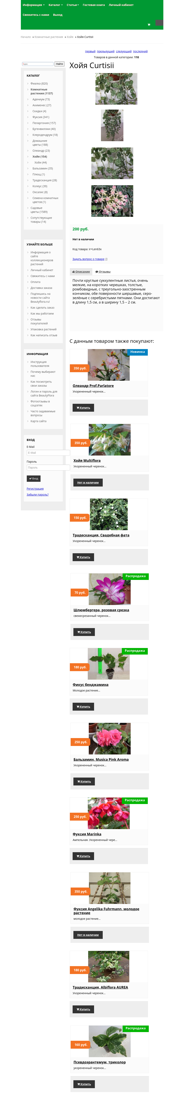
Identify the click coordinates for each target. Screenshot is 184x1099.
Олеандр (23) (41, 150)
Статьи (73, 5)
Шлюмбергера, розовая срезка (135, 384)
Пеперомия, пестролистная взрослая (134, 916)
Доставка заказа (41, 288)
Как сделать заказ (42, 307)
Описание (81, 194)
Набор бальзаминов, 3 (139, 687)
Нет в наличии (135, 334)
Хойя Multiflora (134, 307)
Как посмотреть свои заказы (41, 383)
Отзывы (103, 194)
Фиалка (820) (39, 83)
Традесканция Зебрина (86, 914)
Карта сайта (39, 421)
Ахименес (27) (42, 105)
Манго (78, 991)
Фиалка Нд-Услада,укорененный (140, 761)
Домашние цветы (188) (40, 143)
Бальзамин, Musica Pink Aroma (138, 459)
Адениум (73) (41, 99)
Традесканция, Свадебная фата (87, 384)
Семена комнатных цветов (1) (45, 200)
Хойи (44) (41, 162)
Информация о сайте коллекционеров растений (42, 258)
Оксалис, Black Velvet (140, 991)
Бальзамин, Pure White (136, 840)
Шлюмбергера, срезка (86, 761)
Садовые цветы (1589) (39, 210)
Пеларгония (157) (44, 123)
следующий (124, 51)
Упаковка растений (44, 329)
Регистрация (35, 488)
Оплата (36, 282)
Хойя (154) (40, 156)
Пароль (32, 461)
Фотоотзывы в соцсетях (40, 403)
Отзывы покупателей (39, 321)
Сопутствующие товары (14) (41, 220)
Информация (34, 5)
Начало (26, 37)
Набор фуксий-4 (87, 685)
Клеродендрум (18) (45, 135)
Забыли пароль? (38, 494)
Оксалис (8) (40, 192)
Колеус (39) (40, 186)
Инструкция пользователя (40, 364)
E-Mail (31, 447)
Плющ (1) (39, 174)
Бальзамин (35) (43, 168)
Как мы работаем (42, 313)
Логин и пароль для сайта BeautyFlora (44, 393)
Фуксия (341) (41, 117)
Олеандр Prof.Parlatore (85, 309)
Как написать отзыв (44, 335)
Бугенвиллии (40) (44, 129)
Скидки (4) (39, 111)
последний (140, 51)
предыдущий (106, 51)
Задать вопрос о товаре (88, 181)
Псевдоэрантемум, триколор (138, 612)
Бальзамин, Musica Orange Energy (90, 840)
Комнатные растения (49, 37)
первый (90, 51)
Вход (33, 478)
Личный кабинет (42, 270)
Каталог (56, 5)
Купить (83, 334)
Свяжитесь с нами (43, 276)
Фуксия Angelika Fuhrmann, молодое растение (138, 535)
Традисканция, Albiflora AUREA (86, 612)
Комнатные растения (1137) (42, 91)
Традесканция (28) (45, 180)
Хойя (70, 37)
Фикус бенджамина (91, 457)
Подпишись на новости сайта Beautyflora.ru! (41, 297)
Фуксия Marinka (87, 531)
